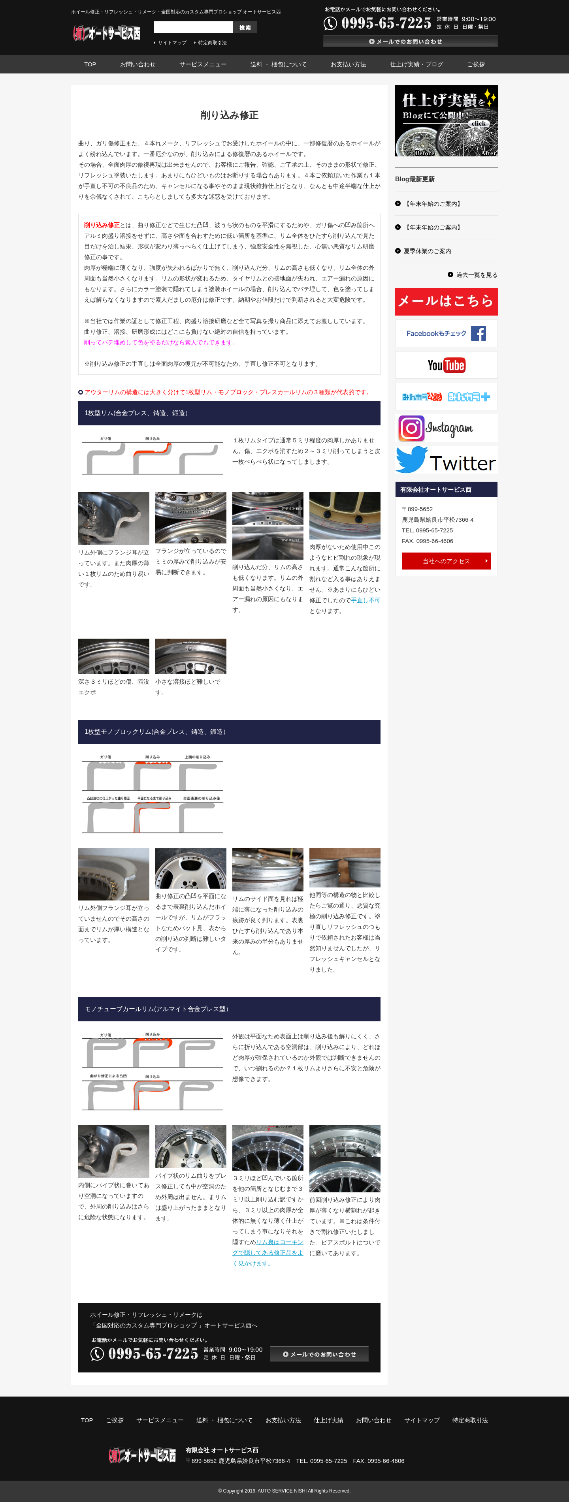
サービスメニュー (203, 64)
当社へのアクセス (446, 561)
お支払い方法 (348, 64)
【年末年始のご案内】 (433, 203)
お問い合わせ (138, 64)
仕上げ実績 (328, 1420)
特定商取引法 (212, 42)
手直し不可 (366, 600)
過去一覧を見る (477, 274)
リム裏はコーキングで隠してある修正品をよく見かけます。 (267, 1253)
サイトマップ (172, 42)
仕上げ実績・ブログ (416, 64)
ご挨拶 (476, 64)
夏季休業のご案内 (427, 251)
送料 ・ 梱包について (279, 64)
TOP (90, 64)
